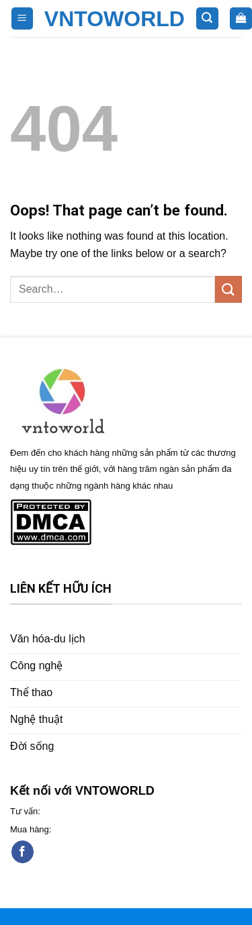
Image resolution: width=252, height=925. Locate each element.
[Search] (207, 18)
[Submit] (228, 289)
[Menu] (22, 18)
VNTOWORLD (114, 19)
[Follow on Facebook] (22, 851)
